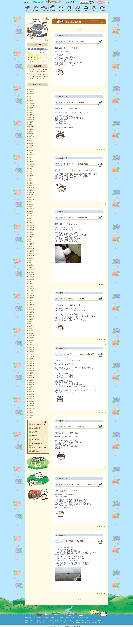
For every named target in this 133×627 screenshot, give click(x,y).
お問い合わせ (36, 451)
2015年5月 (29, 314)
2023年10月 (29, 138)
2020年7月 (29, 206)
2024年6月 (29, 124)
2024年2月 (29, 131)
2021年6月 (29, 187)
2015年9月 (29, 307)
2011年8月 (29, 393)
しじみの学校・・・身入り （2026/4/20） (37, 69)
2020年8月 (29, 204)
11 (29, 55)
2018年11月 (29, 241)
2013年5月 (29, 356)
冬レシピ (60, 622)
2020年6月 (29, 208)
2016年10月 (29, 285)
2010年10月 (29, 410)
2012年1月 (29, 384)
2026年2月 (29, 91)
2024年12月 (29, 114)
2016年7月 (29, 290)
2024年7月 (29, 123)
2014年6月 (29, 333)
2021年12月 (29, 177)
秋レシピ (54, 622)
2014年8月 (29, 330)
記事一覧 (79, 29)
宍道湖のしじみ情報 (70, 617)
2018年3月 (29, 255)
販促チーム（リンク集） (69, 620)
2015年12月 (29, 302)
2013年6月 (29, 354)
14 (37, 55)
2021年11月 (29, 178)
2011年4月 (29, 400)
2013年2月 (29, 361)
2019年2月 (29, 236)
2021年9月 (29, 182)
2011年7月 (29, 394)
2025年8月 (29, 102)
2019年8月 (29, 225)
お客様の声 (35, 439)
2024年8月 (29, 121)
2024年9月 (29, 119)
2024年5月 (29, 126)
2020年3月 (29, 213)
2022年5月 (29, 168)
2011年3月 (29, 401)
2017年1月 (29, 279)
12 (32, 55)
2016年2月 (29, 299)
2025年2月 (29, 110)
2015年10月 (29, 306)
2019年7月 (29, 227)
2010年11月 (29, 408)
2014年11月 (29, 325)
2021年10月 (29, 180)
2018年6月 (29, 250)
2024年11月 (29, 116)
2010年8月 (29, 414)
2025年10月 (29, 98)
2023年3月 (29, 150)
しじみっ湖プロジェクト (39, 424)
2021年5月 (29, 189)
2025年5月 (29, 107)
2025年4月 (29, 109)
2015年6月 (29, 313)
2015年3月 (29, 318)
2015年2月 (29, 319)
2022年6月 (29, 166)
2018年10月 (29, 243)
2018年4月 (29, 253)
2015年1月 (29, 321)
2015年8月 (29, 309)
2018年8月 (29, 246)
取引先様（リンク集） (58, 620)
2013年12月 (29, 344)
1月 (31, 61)
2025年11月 (29, 96)
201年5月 (29, 417)
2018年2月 (29, 257)
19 (32, 57)
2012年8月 (29, 372)
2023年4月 (29, 149)
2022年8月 (29, 163)
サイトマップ (101, 622)
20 (34, 57)
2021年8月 (29, 184)
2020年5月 (29, 210)
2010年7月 (29, 415)
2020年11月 (29, 199)
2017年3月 (29, 276)
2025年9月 (29, 100)
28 (37, 59)
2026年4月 (29, 88)
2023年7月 (29, 143)
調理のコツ (65, 622)
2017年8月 (29, 267)
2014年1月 (29, 342)
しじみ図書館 (36, 428)
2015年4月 (29, 316)
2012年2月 (29, 382)
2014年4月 (29, 337)
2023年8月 (29, 142)
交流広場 (34, 435)
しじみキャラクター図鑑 (39, 447)
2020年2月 (29, 215)
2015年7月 (29, 311)
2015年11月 (29, 304)
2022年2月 (29, 173)
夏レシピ (49, 622)
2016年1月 (29, 300)
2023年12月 (29, 135)
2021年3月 (29, 192)
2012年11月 (29, 367)
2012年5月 (29, 377)
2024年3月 (29, 129)
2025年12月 (29, 95)
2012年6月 (29, 375)
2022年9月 (29, 161)
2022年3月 (29, 171)
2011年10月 (29, 389)
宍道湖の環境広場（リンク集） (49, 617)
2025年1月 (29, 112)
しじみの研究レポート (80, 617)
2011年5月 (29, 398)
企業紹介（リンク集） (91, 620)
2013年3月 (29, 360)
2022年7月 (29, 164)
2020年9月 (29, 203)
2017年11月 (29, 262)
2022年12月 (29, 156)
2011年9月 (29, 391)
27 (34, 59)
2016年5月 (29, 293)
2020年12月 (29, 197)
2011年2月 (29, 403)
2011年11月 (29, 387)
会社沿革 (38, 620)
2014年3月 (29, 339)
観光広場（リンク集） (80, 620)
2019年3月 (29, 234)
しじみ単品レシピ (37, 622)
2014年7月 (29, 332)
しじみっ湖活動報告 (37, 617)
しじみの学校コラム (93, 622)
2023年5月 (29, 147)
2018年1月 (29, 258)
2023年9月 (29, 140)
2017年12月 (29, 260)
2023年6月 (29, 145)
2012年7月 (29, 374)
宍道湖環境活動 (28, 617)
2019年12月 (29, 218)
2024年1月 (29, 133)
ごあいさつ (32, 620)
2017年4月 (29, 274)
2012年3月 (29, 380)
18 (29, 57)
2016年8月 (29, 288)
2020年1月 (29, 217)
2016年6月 (29, 292)
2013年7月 (29, 353)
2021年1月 (29, 196)
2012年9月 (29, 370)
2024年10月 (29, 117)
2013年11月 (29, 346)
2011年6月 (29, 396)
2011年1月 (29, 405)
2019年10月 (29, 222)
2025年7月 (29, 103)
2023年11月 (29, 136)
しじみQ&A (72, 622)
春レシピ (44, 622)
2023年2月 (29, 152)
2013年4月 (29, 358)
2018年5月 (29, 251)
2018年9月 (29, 245)
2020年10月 (29, 201)
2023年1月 (29, 154)
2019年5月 (29, 231)
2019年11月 (29, 220)
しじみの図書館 (60, 617)
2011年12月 (29, 386)
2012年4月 (29, 379)
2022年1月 (29, 175)
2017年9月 (29, 265)
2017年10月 (29, 264)
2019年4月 (29, 232)
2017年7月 (29, 269)
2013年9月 (29, 349)
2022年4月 (29, 170)
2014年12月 (29, 323)
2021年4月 (29, 190)
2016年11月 (29, 283)
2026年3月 (29, 89)
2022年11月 (29, 157)
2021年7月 (29, 185)
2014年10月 (29, 326)
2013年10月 (29, 347)
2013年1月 (29, 363)
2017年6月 (29, 271)
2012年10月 (29, 368)
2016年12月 (29, 281)
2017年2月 (29, 278)
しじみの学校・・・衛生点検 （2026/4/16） (38, 74)
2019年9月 (29, 224)
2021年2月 (29, 194)
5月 (43, 61)
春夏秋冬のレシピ (37, 443)
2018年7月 (29, 248)
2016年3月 (29, 297)
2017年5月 (29, 272)
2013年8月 (29, 351)
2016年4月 (29, 295)
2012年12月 (29, 365)
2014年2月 (29, 340)
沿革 (87, 617)
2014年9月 (29, 328)
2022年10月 (29, 159)
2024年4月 (29, 128)
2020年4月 (29, 211)
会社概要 (34, 432)
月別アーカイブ (38, 84)
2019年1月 (29, 238)
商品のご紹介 (44, 620)
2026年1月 (29, 93)
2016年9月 (29, 286)
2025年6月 (29, 105)
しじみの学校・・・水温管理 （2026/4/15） (38, 76)
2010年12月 (29, 407)
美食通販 (99, 620)
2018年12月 (29, 239)
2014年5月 (29, 335)
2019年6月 (29, 229)
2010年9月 (29, 412)
